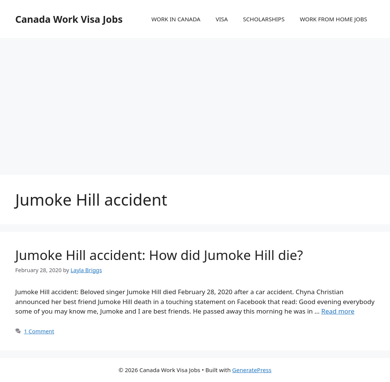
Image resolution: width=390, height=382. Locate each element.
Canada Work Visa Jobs (69, 19)
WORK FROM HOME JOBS (333, 19)
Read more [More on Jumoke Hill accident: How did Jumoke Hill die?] (338, 311)
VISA (222, 19)
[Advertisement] (195, 99)
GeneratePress (252, 370)
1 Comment (39, 331)
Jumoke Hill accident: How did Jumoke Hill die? (159, 255)
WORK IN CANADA (175, 19)
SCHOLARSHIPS (264, 19)
